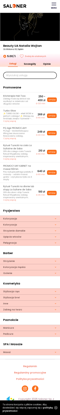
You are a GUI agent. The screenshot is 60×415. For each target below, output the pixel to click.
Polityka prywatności (30, 379)
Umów (52, 99)
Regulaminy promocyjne (30, 372)
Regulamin (30, 366)
